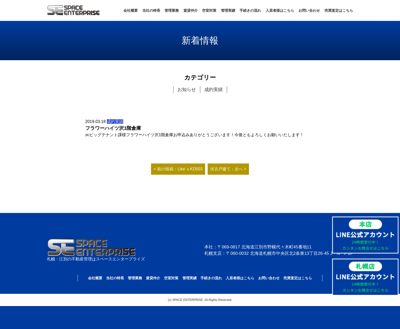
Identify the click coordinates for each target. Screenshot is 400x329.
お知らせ (187, 89)
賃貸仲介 (190, 10)
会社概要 (130, 10)
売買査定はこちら (338, 10)
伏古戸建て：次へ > (228, 169)
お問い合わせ (309, 10)
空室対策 (209, 10)
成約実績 (213, 89)
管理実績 (228, 10)
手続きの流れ (250, 10)
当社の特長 (151, 10)
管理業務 (172, 10)
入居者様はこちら (280, 10)
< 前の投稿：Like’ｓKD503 (178, 169)
